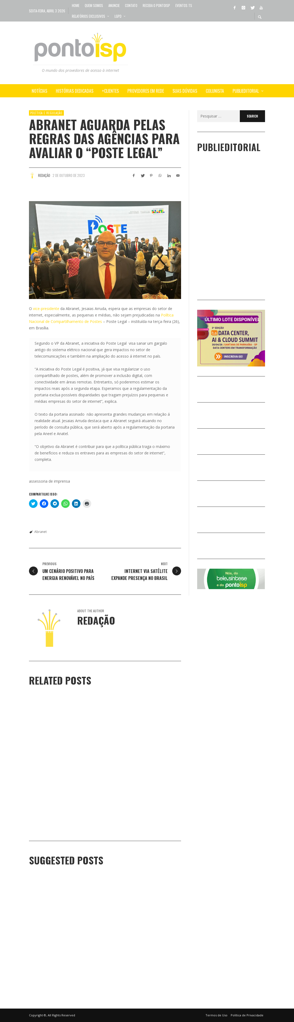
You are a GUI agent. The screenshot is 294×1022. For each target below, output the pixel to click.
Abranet (40, 531)
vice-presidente (45, 308)
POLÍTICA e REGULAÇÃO (46, 113)
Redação (44, 175)
